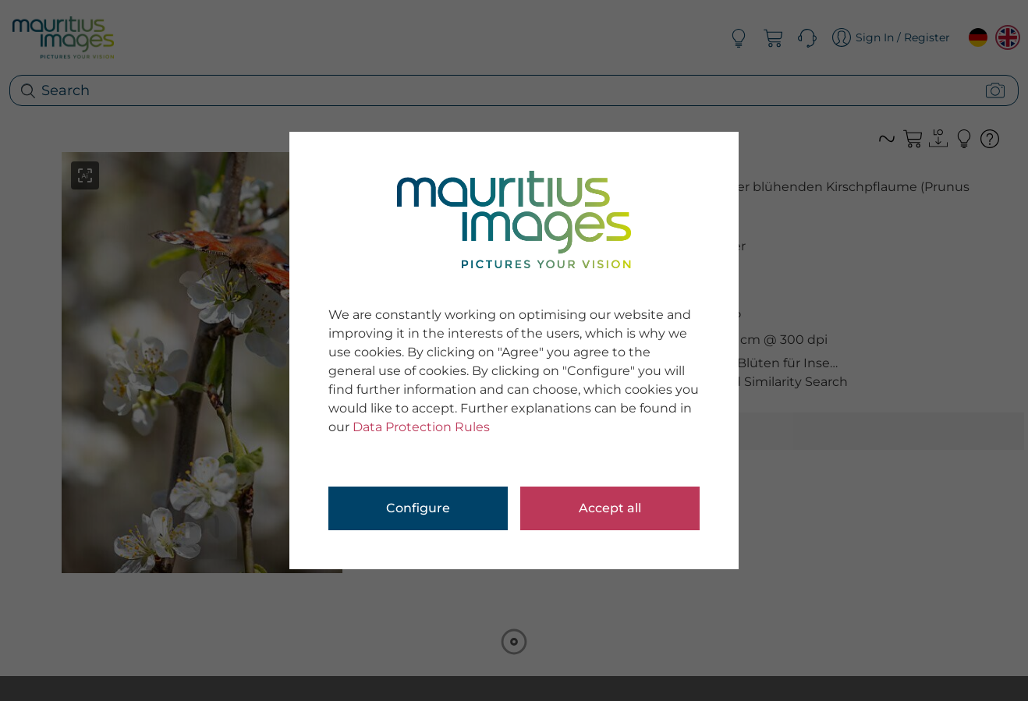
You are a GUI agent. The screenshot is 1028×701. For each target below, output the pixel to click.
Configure (418, 508)
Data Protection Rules (421, 427)
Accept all (610, 508)
